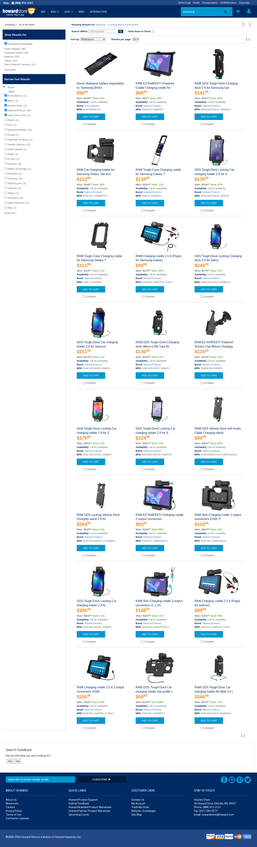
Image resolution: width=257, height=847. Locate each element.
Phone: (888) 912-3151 (207, 807)
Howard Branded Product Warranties (90, 807)
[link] (196, 838)
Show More (10, 69)
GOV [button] (68, 11)
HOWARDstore (228, 2)
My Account (138, 803)
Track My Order (140, 807)
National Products (152, 106)
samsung (100, 24)
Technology (184, 2)
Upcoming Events (79, 814)
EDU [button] (55, 11)
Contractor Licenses (17, 818)
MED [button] (81, 11)
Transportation (210, 2)
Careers (10, 807)
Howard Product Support (83, 799)
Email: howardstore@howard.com (214, 814)
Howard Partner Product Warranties (89, 810)
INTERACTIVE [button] (98, 11)
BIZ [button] (43, 11)
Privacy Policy (14, 810)
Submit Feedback (79, 803)
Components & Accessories (123, 24)
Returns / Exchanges (143, 810)
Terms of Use (14, 814)
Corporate (244, 2)
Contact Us (137, 799)
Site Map (136, 814)
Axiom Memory (92, 106)
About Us (11, 799)
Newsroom (12, 803)
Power (196, 2)
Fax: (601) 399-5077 (205, 810)
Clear (11, 91)
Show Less (9, 213)
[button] (238, 12)
